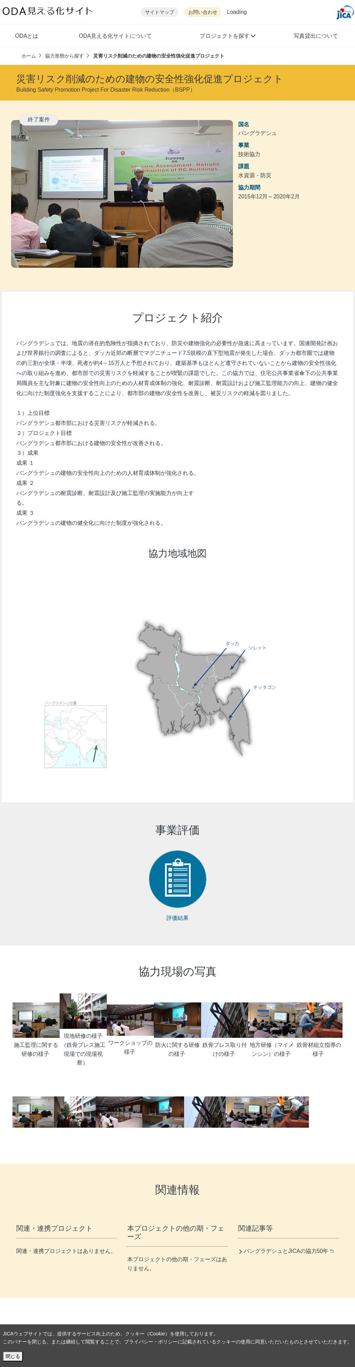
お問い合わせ (202, 12)
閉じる (13, 1356)
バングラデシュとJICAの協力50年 (289, 1251)
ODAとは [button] (26, 36)
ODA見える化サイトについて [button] (115, 36)
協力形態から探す (64, 56)
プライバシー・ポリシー (151, 1341)
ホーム (28, 56)
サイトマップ (159, 12)
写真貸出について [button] (316, 36)
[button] (227, 37)
